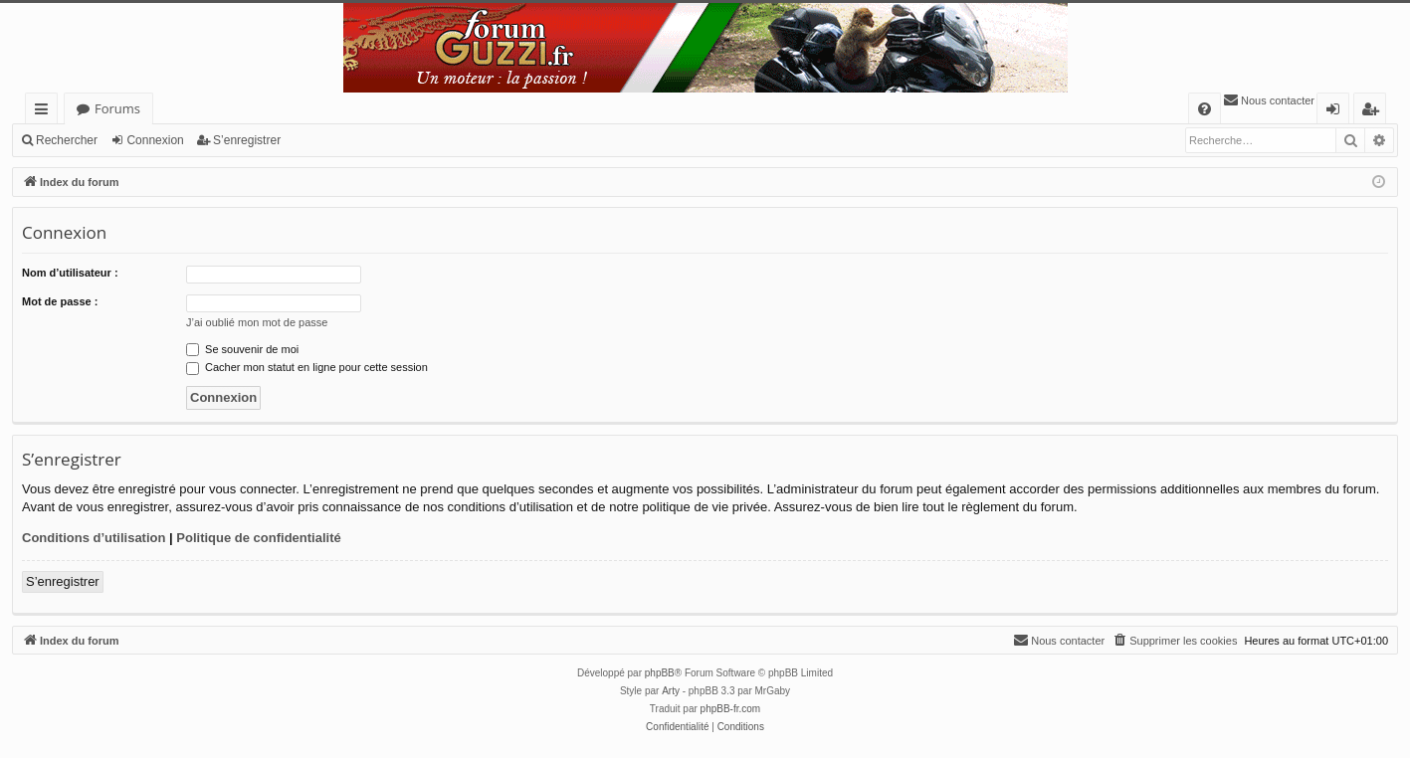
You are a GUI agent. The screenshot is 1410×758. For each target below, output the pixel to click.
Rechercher (67, 140)
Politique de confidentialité (258, 537)
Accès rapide (45, 111)
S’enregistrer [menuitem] (1374, 111)
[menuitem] (1204, 109)
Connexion (154, 140)
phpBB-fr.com (731, 708)
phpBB (660, 672)
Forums (117, 108)
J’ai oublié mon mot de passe (256, 322)
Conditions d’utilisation (93, 537)
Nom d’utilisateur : (70, 273)
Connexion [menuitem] (1337, 111)
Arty (671, 690)
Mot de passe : (60, 301)
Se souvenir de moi (242, 349)
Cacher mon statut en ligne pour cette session (307, 367)
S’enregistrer (247, 140)
